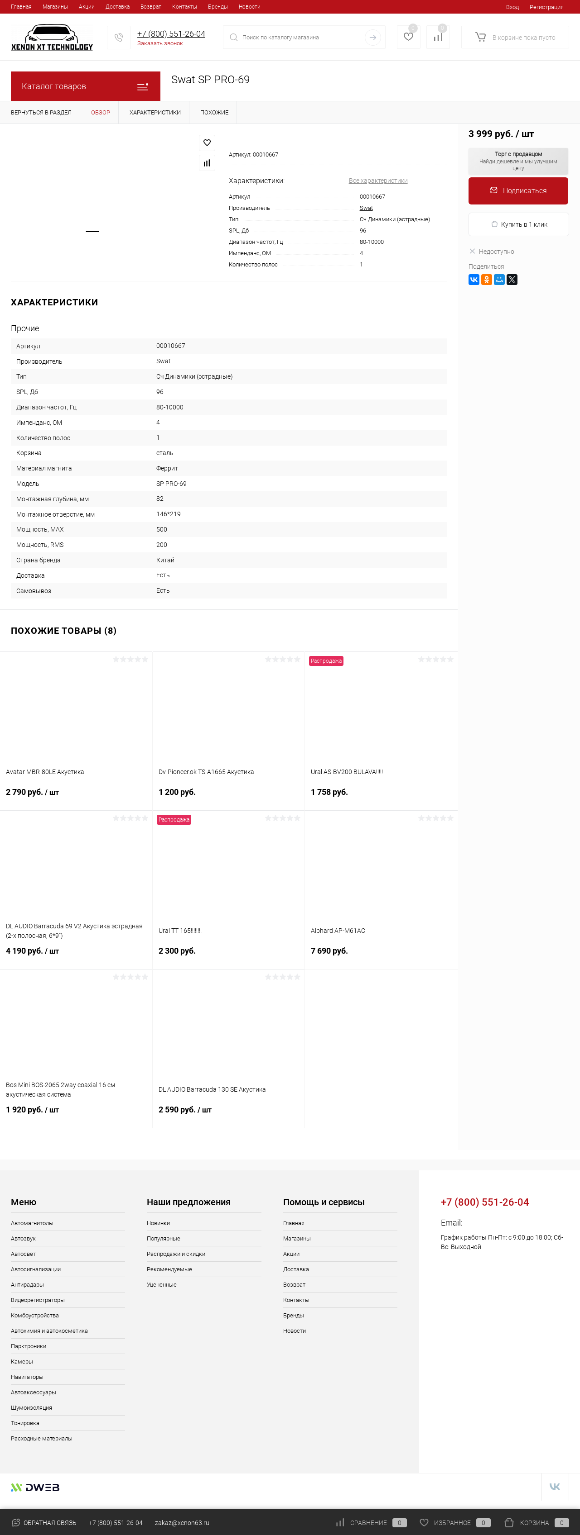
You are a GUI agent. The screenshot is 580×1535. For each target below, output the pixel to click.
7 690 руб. (381, 956)
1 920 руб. (76, 1115)
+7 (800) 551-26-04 (171, 33)
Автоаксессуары (33, 1392)
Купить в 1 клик (519, 224)
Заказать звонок (160, 43)
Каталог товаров (86, 86)
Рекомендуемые (169, 1269)
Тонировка (25, 1423)
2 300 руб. (229, 956)
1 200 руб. (229, 797)
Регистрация (547, 7)
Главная (21, 7)
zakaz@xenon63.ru (498, 1222)
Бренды (218, 7)
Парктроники (28, 1346)
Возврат (150, 7)
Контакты (184, 7)
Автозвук (23, 1238)
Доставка (118, 7)
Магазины (55, 7)
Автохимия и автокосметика (49, 1330)
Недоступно (491, 251)
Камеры (22, 1361)
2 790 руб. (76, 797)
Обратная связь (44, 1522)
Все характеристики (378, 180)
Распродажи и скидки (176, 1253)
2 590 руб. (229, 1115)
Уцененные (162, 1284)
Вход (512, 7)
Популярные (163, 1238)
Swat (366, 207)
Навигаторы (27, 1376)
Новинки (158, 1223)
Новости (250, 7)
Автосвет (23, 1253)
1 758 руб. (381, 797)
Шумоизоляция (31, 1407)
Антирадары (27, 1284)
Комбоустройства (35, 1315)
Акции (87, 7)
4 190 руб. (76, 956)
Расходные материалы (41, 1438)
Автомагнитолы (32, 1223)
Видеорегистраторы (38, 1300)
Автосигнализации (36, 1269)
